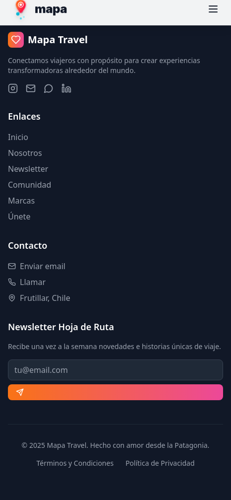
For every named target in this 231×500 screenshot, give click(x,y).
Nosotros (25, 152)
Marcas (21, 200)
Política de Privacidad (159, 463)
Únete (19, 216)
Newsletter (28, 168)
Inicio (18, 137)
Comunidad (29, 184)
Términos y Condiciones (75, 463)
